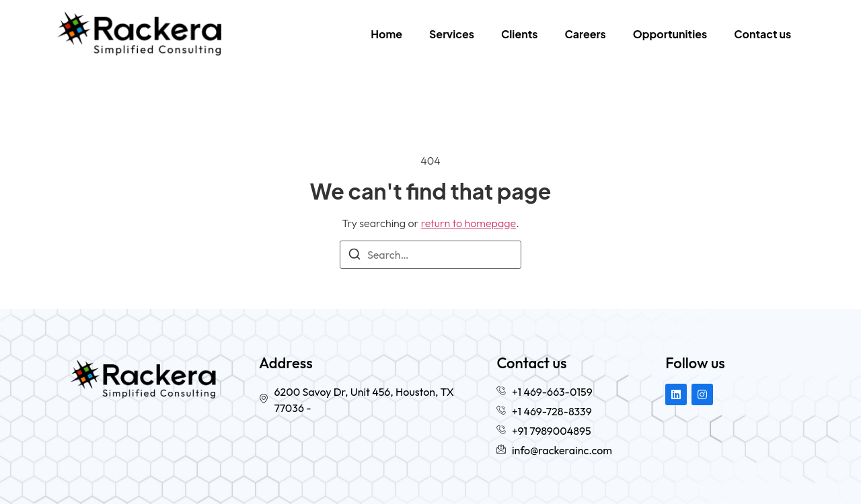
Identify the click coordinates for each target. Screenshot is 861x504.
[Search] (354, 256)
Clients (519, 34)
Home (386, 34)
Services (451, 34)
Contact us (762, 34)
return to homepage (469, 223)
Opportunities (670, 34)
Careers (585, 34)
